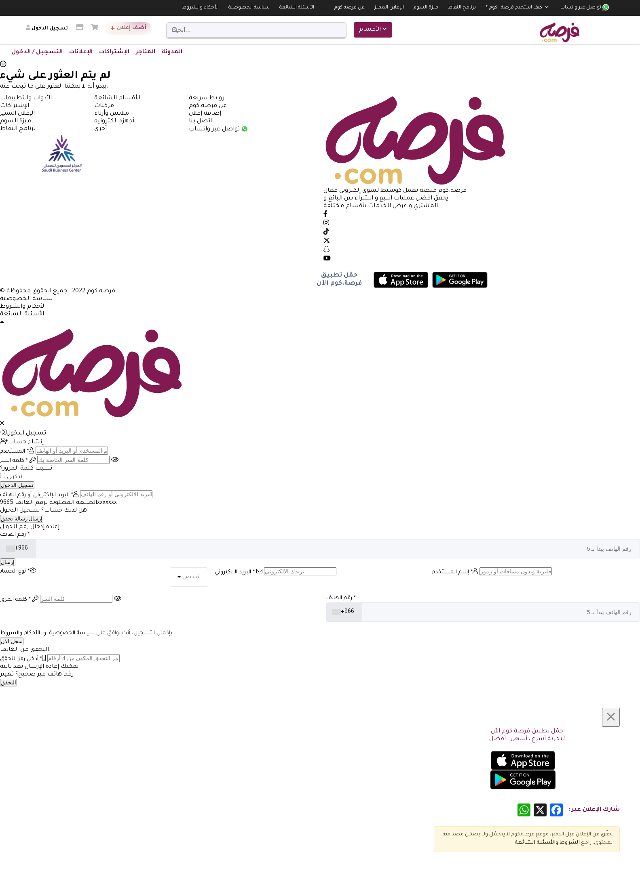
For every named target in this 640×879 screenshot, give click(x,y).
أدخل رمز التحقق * (23, 659)
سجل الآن (12, 641)
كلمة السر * (18, 461)
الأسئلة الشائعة (296, 7)
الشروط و (568, 843)
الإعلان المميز (389, 7)
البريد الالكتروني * (238, 572)
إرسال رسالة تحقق (21, 519)
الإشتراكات (114, 52)
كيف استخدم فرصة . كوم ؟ (514, 7)
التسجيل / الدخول (37, 52)
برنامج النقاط (462, 7)
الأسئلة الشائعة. (534, 843)
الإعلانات (81, 52)
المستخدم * (17, 452)
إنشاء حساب (22, 442)
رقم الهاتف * (15, 535)
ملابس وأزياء (111, 114)
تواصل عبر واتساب (584, 7)
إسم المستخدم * (455, 572)
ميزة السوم (426, 7)
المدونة (172, 52)
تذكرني (14, 477)
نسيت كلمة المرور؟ (26, 469)
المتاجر (145, 52)
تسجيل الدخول (23, 433)
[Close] (611, 717)
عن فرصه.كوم (349, 7)
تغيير (7, 674)
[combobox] (18, 548)
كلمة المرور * (19, 600)
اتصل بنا (200, 121)
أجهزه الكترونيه (114, 121)
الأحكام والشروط (200, 7)
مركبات (104, 106)
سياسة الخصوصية (249, 7)
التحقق (8, 683)
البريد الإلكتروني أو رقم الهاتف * (39, 495)
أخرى (100, 129)
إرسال (8, 562)
